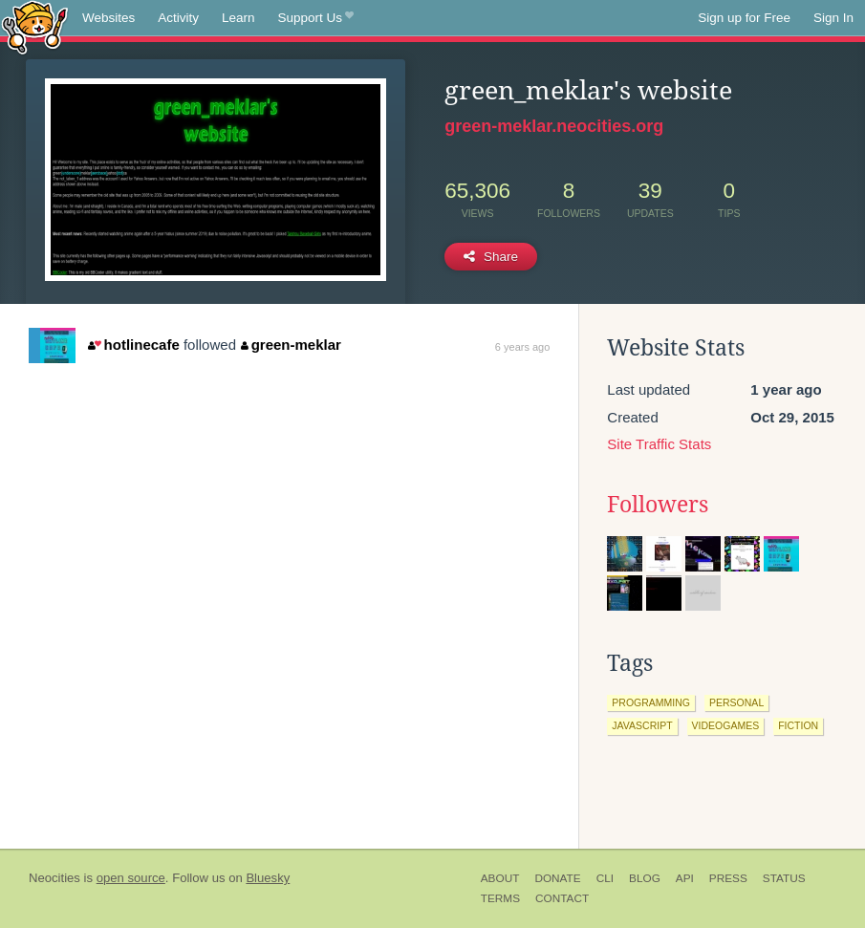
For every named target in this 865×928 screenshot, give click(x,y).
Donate (557, 878)
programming (651, 702)
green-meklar (291, 344)
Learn (238, 18)
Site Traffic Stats (659, 444)
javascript (642, 725)
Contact (562, 898)
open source (131, 878)
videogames (726, 725)
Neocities (54, 878)
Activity (178, 18)
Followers (657, 504)
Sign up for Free (744, 18)
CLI (605, 878)
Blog (644, 878)
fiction (798, 725)
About (500, 878)
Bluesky (268, 878)
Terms (500, 898)
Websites (108, 18)
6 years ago (522, 347)
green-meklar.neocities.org (553, 126)
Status (784, 878)
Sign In (833, 18)
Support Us (316, 18)
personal (736, 702)
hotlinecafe (134, 344)
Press (728, 878)
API (685, 878)
